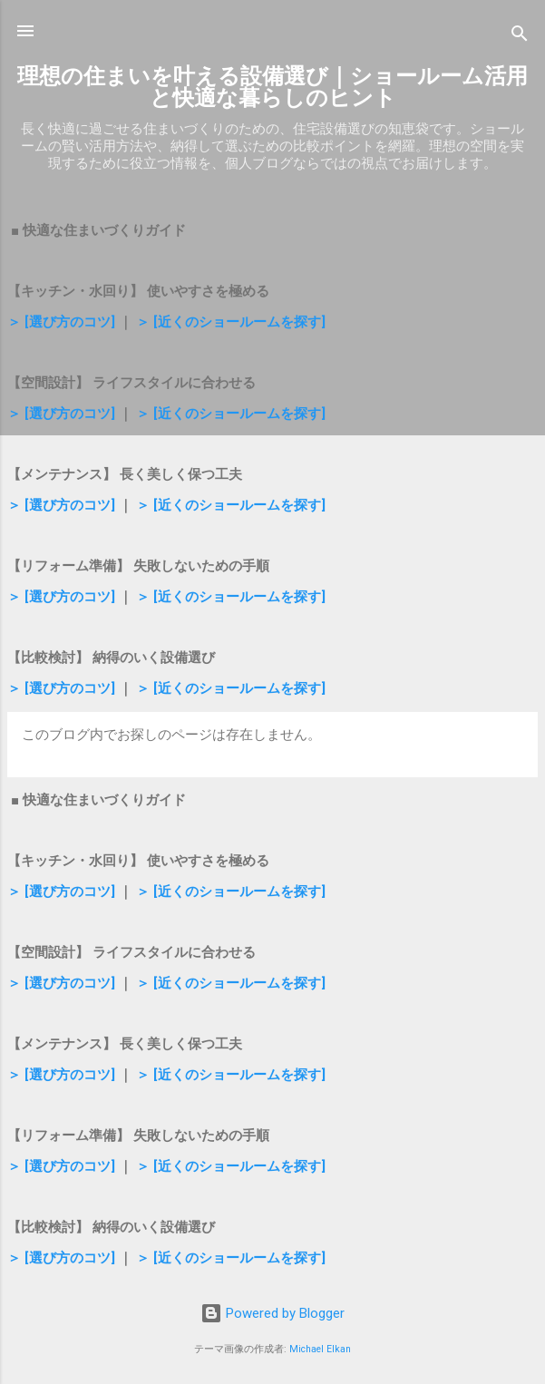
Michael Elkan (320, 1349)
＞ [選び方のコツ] (61, 322)
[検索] (519, 36)
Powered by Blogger (272, 1313)
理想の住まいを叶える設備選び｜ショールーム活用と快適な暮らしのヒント (272, 87)
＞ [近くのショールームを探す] (231, 322)
